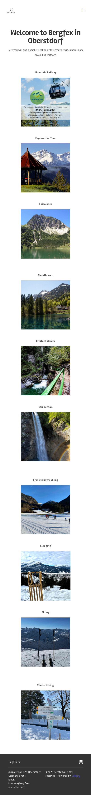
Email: (11, 779)
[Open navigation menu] (84, 10)
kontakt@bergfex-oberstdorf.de (19, 785)
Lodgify (76, 775)
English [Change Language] (15, 762)
